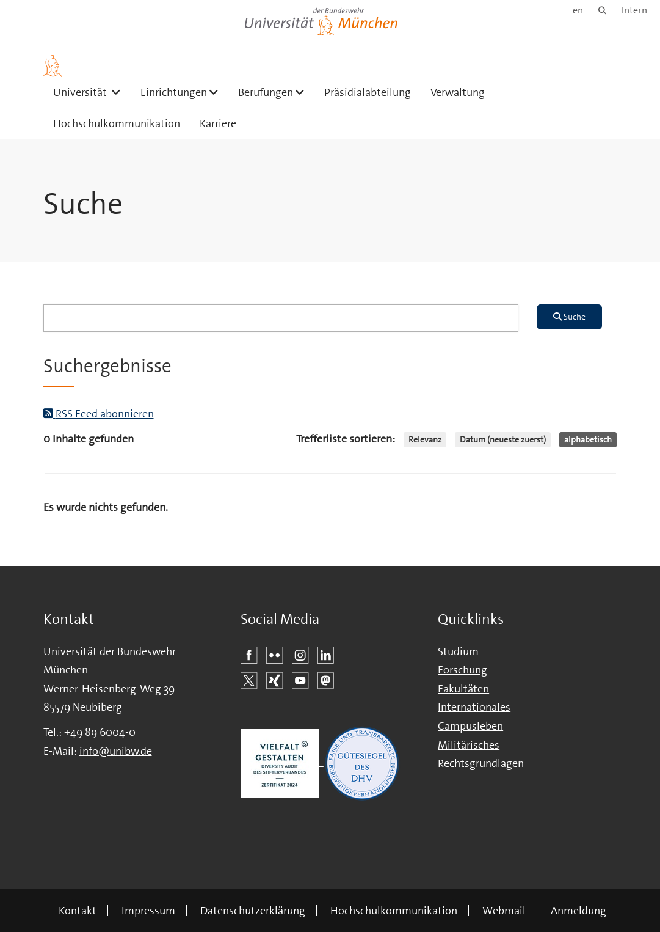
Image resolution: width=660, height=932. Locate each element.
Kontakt (77, 910)
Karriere (218, 123)
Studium (458, 651)
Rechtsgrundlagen (481, 763)
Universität (92, 92)
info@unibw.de (115, 751)
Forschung (462, 669)
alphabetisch (588, 439)
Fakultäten (463, 688)
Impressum (148, 910)
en (578, 10)
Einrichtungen (184, 92)
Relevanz (424, 439)
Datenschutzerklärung (252, 910)
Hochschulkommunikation (116, 123)
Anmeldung (578, 910)
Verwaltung (457, 92)
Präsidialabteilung (367, 92)
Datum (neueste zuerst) (503, 439)
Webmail (504, 910)
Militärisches (468, 745)
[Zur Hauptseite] (52, 66)
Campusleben (470, 726)
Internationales (474, 707)
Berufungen (276, 92)
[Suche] (602, 10)
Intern (634, 10)
